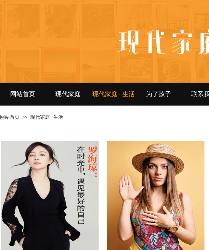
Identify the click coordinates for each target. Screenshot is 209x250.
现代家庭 (67, 94)
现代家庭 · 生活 (113, 94)
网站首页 (22, 94)
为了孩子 (158, 94)
